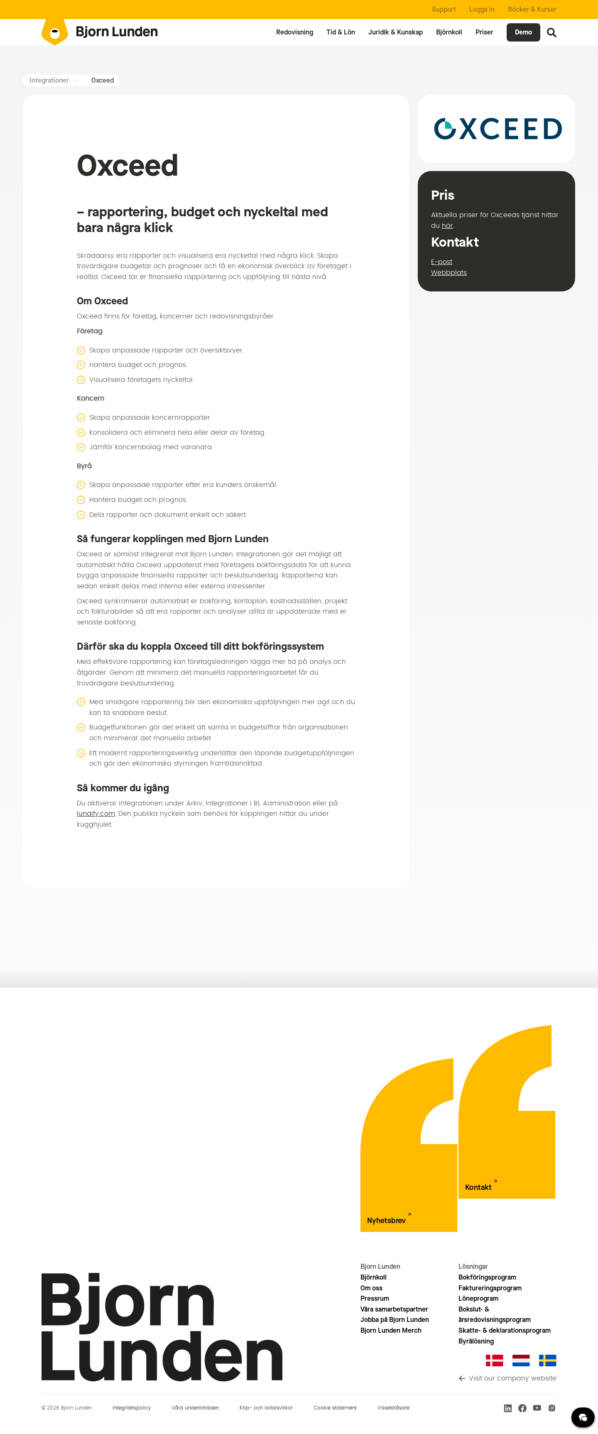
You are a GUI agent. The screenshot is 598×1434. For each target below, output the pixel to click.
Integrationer (49, 80)
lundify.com (96, 813)
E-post (441, 262)
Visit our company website (512, 1378)
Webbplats (449, 272)
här (447, 226)
